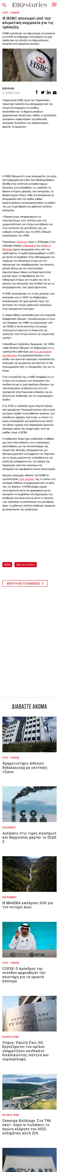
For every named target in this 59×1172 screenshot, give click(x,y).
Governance (9, 827)
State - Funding (11, 12)
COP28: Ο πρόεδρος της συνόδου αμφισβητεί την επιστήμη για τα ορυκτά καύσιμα (23, 974)
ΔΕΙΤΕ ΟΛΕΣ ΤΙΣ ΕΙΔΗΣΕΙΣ (25, 583)
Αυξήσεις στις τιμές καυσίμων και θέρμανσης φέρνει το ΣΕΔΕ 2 (29, 837)
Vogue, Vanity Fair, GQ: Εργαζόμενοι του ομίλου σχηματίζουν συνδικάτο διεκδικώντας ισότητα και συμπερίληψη (25, 1050)
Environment (9, 897)
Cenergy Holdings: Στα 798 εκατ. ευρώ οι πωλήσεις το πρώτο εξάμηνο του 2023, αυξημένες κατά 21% (26, 1126)
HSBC (8, 564)
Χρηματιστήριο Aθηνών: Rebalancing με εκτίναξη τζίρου (24, 767)
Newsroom (8, 88)
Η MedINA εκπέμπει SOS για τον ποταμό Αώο (27, 905)
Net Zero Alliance (26, 564)
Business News (10, 1036)
